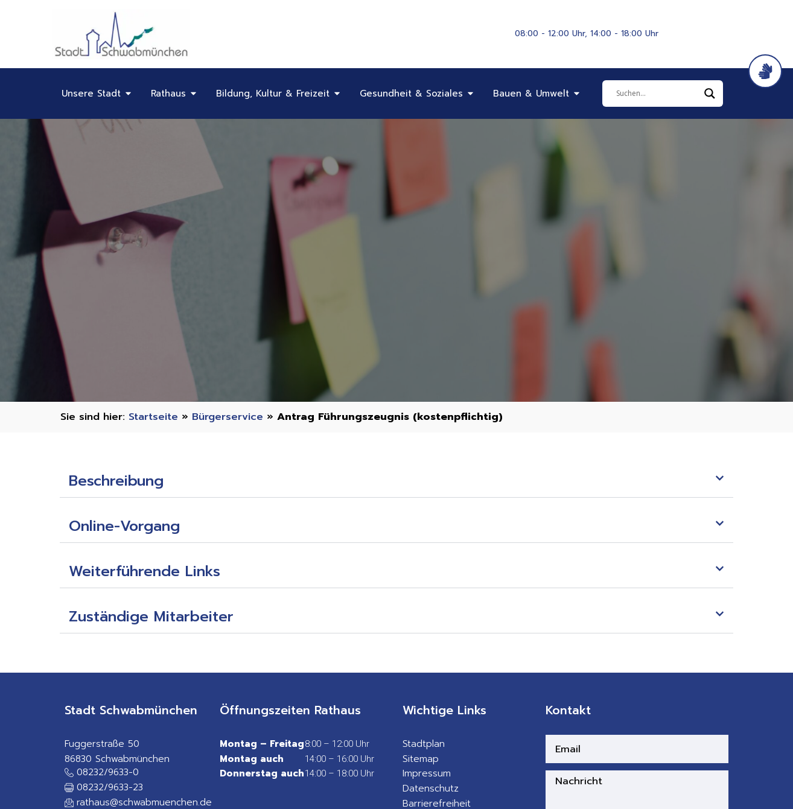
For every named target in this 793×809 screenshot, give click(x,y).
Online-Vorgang (124, 526)
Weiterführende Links (144, 571)
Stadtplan (424, 743)
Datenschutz (431, 788)
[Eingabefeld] (657, 93)
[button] (397, 481)
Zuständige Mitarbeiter (151, 616)
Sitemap (421, 759)
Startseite (153, 416)
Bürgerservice (227, 416)
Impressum (427, 773)
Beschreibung (116, 481)
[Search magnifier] (709, 93)
